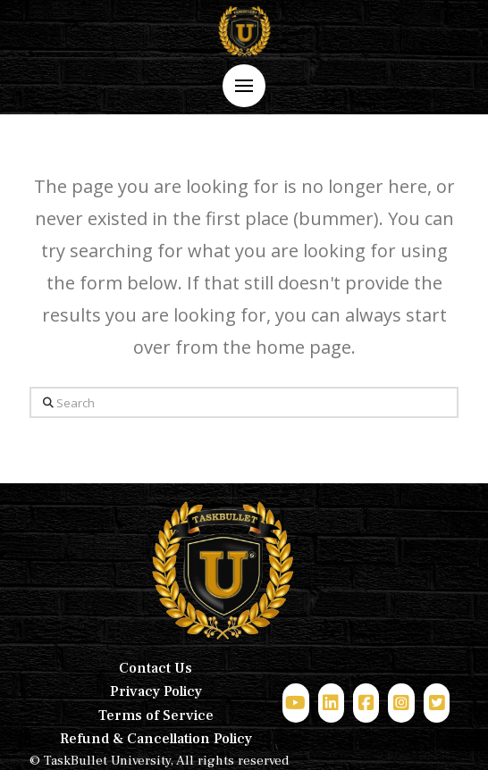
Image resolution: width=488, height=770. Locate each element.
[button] (244, 85)
